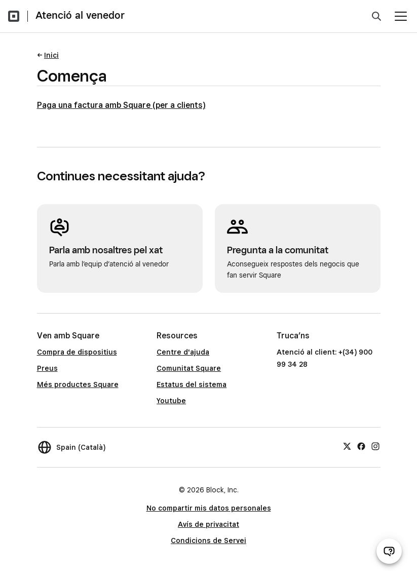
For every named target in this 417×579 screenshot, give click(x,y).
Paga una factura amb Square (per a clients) (121, 105)
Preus (47, 368)
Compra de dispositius (77, 352)
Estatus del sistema (191, 384)
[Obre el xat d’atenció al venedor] (389, 551)
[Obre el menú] (401, 16)
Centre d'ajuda (183, 352)
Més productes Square (78, 384)
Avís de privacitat (208, 524)
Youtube (171, 401)
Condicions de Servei (208, 540)
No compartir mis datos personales (208, 508)
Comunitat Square (189, 368)
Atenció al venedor (80, 15)
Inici (51, 55)
